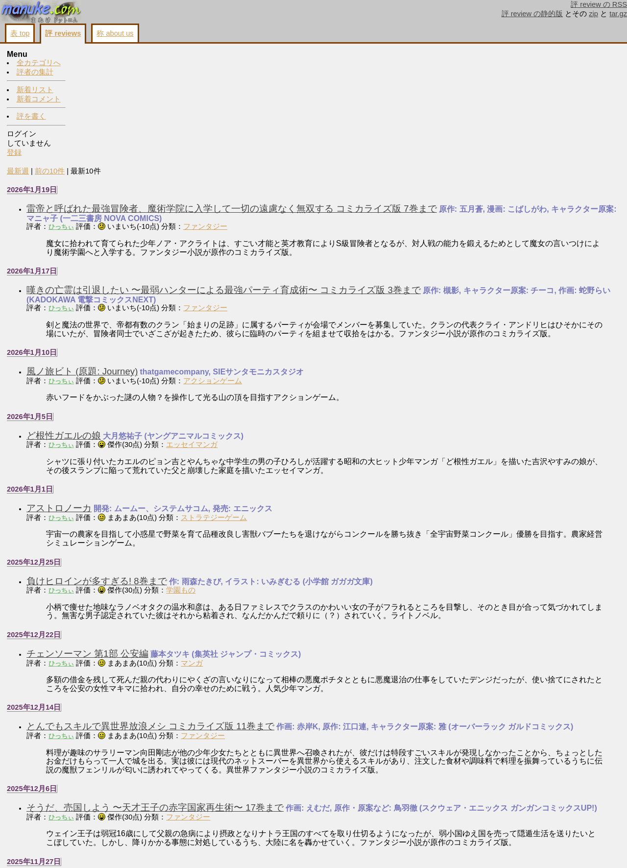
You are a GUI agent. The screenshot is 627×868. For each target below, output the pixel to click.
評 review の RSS (599, 4)
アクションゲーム (281, 272)
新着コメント (39, 99)
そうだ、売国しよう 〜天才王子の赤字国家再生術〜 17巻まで (223, 708)
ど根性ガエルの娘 (132, 327)
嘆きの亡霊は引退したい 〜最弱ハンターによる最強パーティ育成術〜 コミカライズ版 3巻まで (292, 173)
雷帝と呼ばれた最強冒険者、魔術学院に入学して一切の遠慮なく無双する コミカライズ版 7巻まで (300, 92)
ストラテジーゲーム (282, 409)
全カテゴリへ (39, 63)
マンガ (260, 555)
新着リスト (35, 90)
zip (593, 14)
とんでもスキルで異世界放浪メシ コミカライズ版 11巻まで (219, 618)
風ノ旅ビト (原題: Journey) (150, 263)
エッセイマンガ (260, 337)
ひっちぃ (130, 110)
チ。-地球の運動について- (149, 798)
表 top (19, 33)
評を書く (31, 116)
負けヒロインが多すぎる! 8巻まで (165, 473)
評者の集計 (35, 72)
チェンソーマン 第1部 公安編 (156, 546)
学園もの (249, 482)
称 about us (114, 33)
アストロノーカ (127, 400)
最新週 (86, 54)
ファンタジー (274, 110)
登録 (14, 152)
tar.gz (618, 14)
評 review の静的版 (532, 14)
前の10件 (118, 54)
